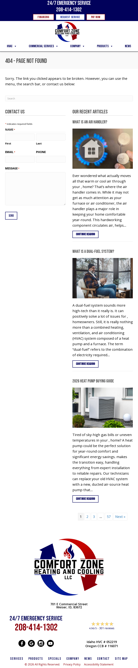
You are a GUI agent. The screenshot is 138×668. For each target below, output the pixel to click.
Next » (120, 516)
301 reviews (106, 628)
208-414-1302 (69, 9)
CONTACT (103, 659)
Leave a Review (102, 634)
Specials (54, 659)
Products (105, 46)
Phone (41, 152)
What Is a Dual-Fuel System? (93, 251)
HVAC (12, 46)
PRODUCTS (35, 659)
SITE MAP (121, 659)
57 (109, 516)
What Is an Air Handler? (89, 122)
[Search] (69, 98)
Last (39, 143)
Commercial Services (43, 46)
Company (77, 46)
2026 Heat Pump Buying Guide (93, 381)
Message (12, 168)
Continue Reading (87, 234)
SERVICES (16, 659)
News (128, 46)
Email (10, 152)
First (8, 143)
